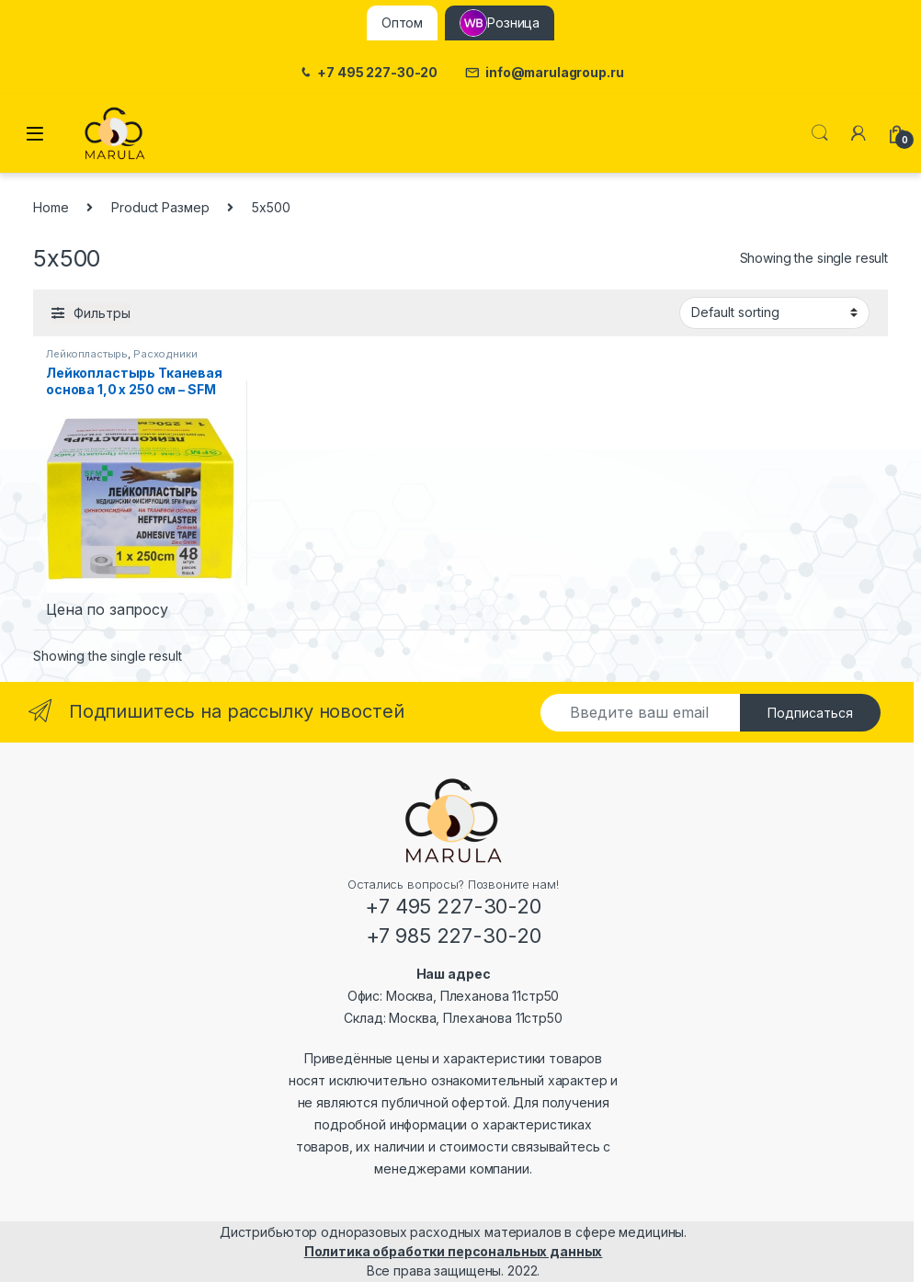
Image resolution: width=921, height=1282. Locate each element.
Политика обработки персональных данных (453, 1251)
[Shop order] (774, 312)
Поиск (820, 133)
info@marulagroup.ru (544, 73)
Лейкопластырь (87, 353)
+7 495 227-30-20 (368, 73)
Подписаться (810, 712)
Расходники (165, 353)
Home (50, 207)
